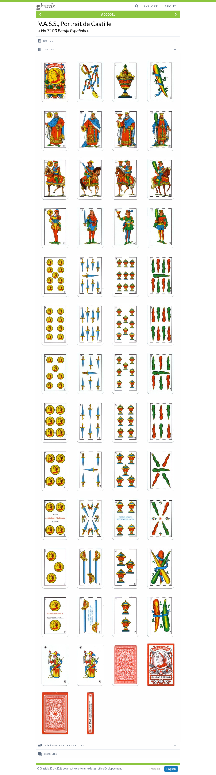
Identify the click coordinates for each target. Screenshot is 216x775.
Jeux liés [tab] (47, 753)
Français (154, 769)
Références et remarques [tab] (61, 745)
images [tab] (46, 49)
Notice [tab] (45, 40)
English (171, 769)
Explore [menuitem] (151, 6)
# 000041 (108, 14)
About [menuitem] (171, 6)
